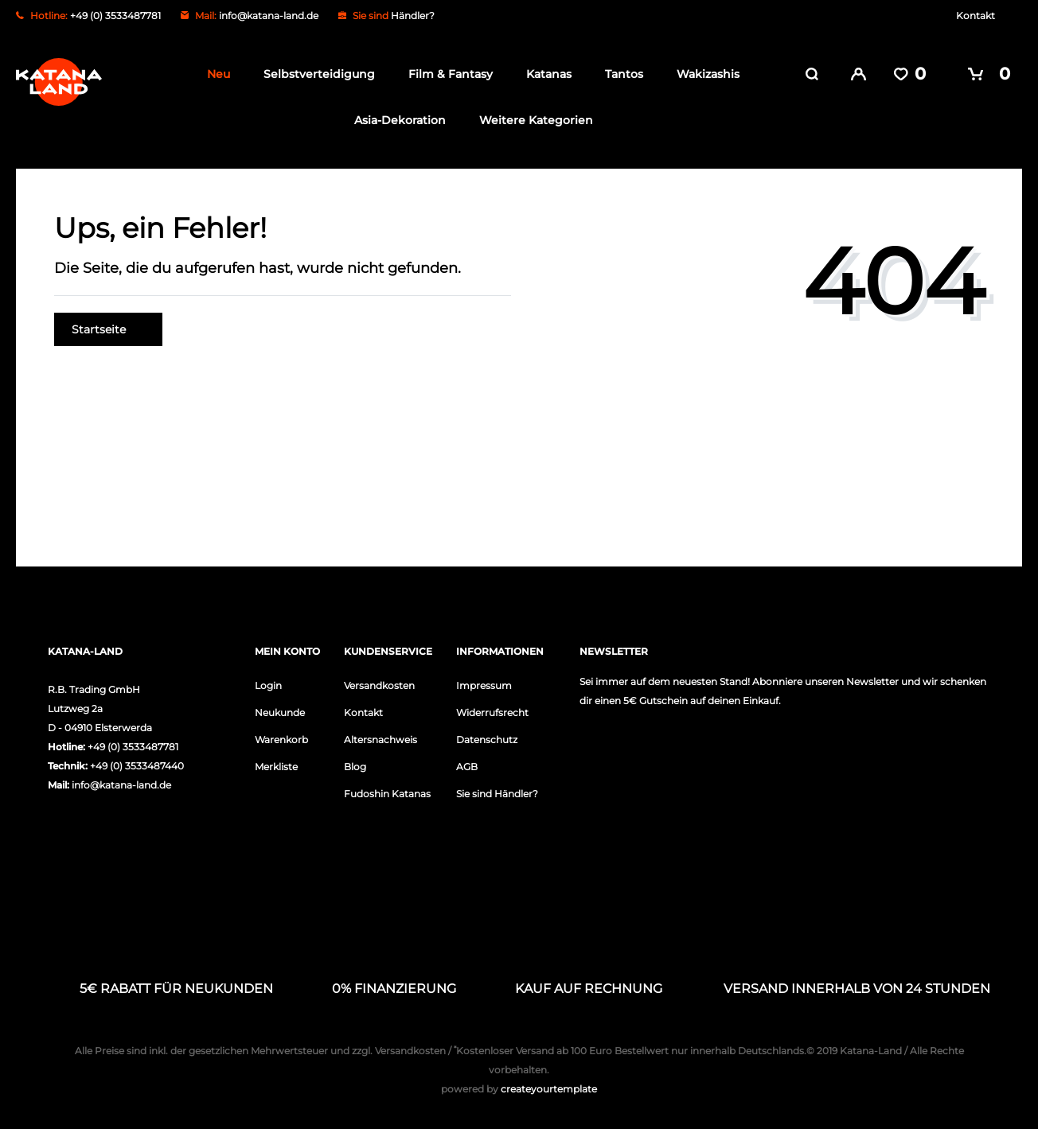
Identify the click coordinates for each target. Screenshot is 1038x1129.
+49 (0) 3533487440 (137, 764)
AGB (467, 765)
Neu (213, 74)
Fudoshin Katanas (387, 792)
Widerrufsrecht (492, 711)
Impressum (484, 684)
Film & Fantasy (446, 74)
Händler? (413, 15)
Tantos (619, 74)
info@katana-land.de (268, 15)
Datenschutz (486, 738)
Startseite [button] (108, 328)
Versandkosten (379, 684)
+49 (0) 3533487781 (133, 745)
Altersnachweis (380, 738)
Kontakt (975, 15)
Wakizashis (703, 74)
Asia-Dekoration (395, 120)
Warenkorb (281, 738)
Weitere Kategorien (531, 120)
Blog (355, 765)
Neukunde (280, 711)
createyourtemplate (519, 1087)
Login (268, 684)
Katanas (544, 74)
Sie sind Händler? (497, 792)
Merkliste (276, 765)
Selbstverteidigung (314, 74)
